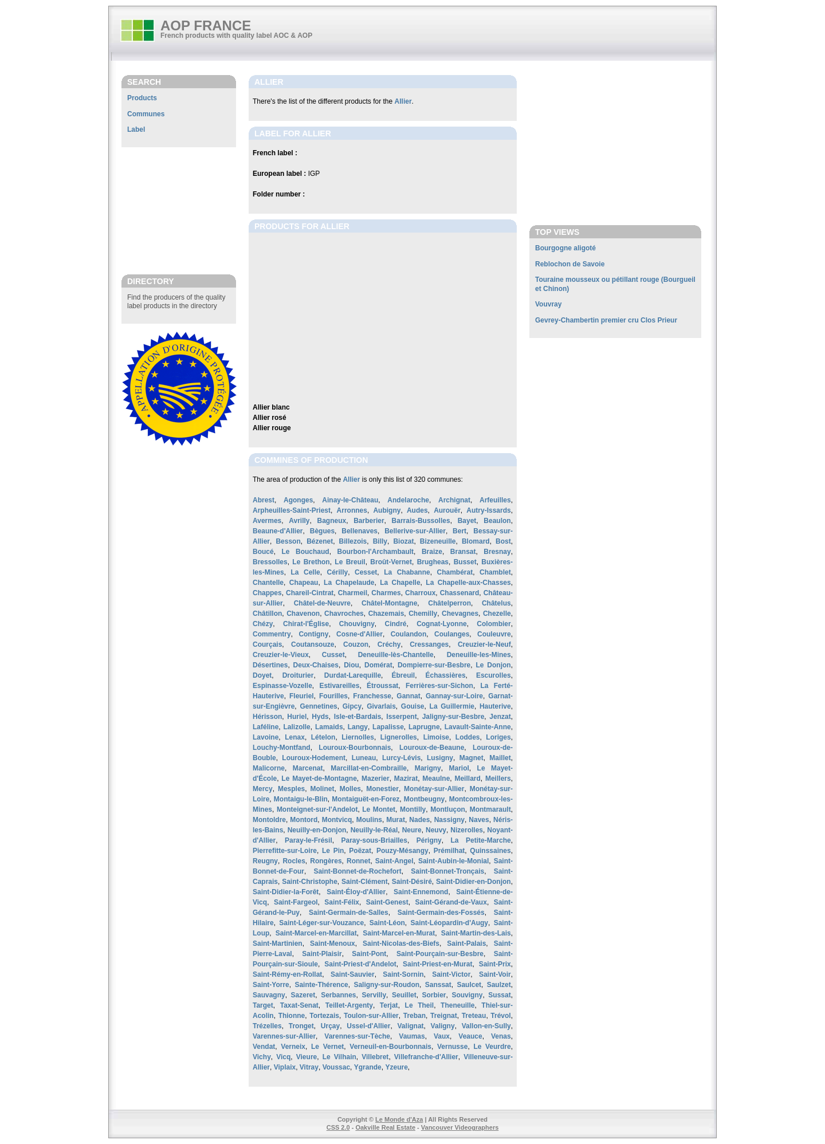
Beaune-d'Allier (278, 531)
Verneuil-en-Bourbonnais (390, 1047)
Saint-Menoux (332, 943)
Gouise (413, 706)
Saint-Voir (495, 974)
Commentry (272, 634)
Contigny (313, 634)
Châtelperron (449, 603)
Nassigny (449, 820)
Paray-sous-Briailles (374, 840)
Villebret (375, 1057)
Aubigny (386, 510)
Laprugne (424, 727)
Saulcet (469, 985)
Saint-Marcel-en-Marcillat (316, 933)
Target (263, 1005)
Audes (417, 510)
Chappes (267, 593)
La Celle (305, 572)
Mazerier (376, 779)
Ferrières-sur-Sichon (439, 686)
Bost (503, 541)
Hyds (320, 717)
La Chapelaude (349, 583)
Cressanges (429, 644)
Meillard (467, 779)
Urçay (330, 1026)
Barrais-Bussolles (421, 521)
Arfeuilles (495, 500)
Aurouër (447, 510)
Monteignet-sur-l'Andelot (317, 809)
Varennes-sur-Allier (284, 1036)
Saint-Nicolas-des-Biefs (401, 943)
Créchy (389, 644)
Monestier (382, 789)
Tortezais (324, 1016)
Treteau (474, 1016)
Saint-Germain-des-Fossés (441, 913)
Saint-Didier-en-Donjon (473, 882)
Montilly (413, 809)
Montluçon (447, 809)
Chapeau (304, 583)
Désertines (270, 665)
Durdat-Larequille (352, 675)
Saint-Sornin (403, 974)
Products (142, 98)
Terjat (389, 1005)
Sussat (499, 995)
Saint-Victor (451, 974)
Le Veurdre (491, 1047)
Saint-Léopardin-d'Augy (449, 923)
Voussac (336, 1067)
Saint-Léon (387, 923)
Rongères (325, 861)
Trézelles (267, 1026)
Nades (419, 820)
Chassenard (460, 593)
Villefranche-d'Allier (426, 1057)
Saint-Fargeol (296, 902)
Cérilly (337, 572)
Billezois (353, 541)
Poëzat (360, 851)
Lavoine (265, 737)
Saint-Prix (495, 964)
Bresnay (497, 552)
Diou (351, 665)
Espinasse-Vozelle (282, 686)
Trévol (500, 1016)
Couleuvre (494, 634)
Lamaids (329, 727)
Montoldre (269, 820)
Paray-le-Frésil (308, 840)
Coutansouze (312, 644)
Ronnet (358, 861)
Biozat (403, 541)
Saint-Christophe (309, 882)
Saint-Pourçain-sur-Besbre (440, 954)
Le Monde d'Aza (399, 1119)
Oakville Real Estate (385, 1127)
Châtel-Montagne (389, 603)
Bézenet (320, 541)
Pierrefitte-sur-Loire (285, 851)
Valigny (443, 1026)
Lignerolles (398, 737)
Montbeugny (424, 799)
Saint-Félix (341, 902)
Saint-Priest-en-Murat (437, 964)
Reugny (265, 861)
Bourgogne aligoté (565, 248)
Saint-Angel (394, 861)
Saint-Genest (387, 902)
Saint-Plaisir (321, 954)
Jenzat (499, 717)
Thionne (291, 1016)
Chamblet (495, 572)
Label (136, 129)
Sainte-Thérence (321, 985)
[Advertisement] (178, 210)
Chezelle (497, 614)
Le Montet (378, 809)
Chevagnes (460, 614)
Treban (414, 1016)
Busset (465, 562)
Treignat (443, 1016)
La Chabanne (407, 572)
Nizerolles (466, 830)
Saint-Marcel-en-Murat (399, 933)
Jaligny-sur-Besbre (453, 717)
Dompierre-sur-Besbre (434, 665)
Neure (412, 830)
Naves (479, 820)
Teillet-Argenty (349, 1005)
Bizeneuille (438, 541)
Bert (459, 531)
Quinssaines (490, 851)
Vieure (306, 1057)
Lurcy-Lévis (401, 758)
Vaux (442, 1036)
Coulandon (409, 634)
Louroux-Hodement (313, 758)
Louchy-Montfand (282, 748)
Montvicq (337, 820)
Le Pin (333, 851)
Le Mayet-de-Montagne (318, 779)
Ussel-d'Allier (368, 1026)
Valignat (411, 1026)
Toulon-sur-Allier (371, 1016)
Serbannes (338, 995)
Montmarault (490, 809)
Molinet (322, 789)
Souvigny (466, 995)
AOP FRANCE (205, 25)
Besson (288, 541)
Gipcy (352, 706)
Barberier (368, 521)
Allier (403, 101)
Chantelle (268, 583)
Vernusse (452, 1047)
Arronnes (352, 510)
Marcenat (308, 768)
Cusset (333, 655)
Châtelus (496, 603)
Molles (350, 789)
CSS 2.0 (338, 1127)
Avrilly (299, 521)
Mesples (291, 789)
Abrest (263, 500)
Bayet (467, 521)
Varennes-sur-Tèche (357, 1036)
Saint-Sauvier (353, 974)
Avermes (267, 521)
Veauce (470, 1036)
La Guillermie (452, 706)
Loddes (467, 737)
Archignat (454, 500)
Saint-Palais (466, 943)
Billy (380, 541)
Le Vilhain (339, 1057)
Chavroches (344, 614)
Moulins (369, 820)
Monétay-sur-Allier (434, 789)
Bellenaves (359, 531)
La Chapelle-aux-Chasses (468, 583)
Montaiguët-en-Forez (365, 799)
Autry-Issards (488, 510)
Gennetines (318, 706)
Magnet (471, 758)
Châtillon (267, 614)
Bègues (322, 531)
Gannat (408, 696)
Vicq (283, 1057)
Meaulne (436, 779)
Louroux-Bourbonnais (355, 748)
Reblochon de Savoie (569, 264)
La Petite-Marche (481, 840)
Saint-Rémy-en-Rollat (287, 974)
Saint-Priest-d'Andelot (360, 964)
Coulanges (451, 634)
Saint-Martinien (277, 943)
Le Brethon (310, 562)
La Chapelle (400, 583)
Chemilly (422, 614)
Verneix (293, 1047)
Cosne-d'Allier (359, 634)
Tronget (301, 1026)
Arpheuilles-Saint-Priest (292, 510)
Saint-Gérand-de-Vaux (451, 902)
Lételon (323, 737)
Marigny (428, 768)
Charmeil (352, 593)
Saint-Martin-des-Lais (476, 933)
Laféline (265, 727)
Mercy (263, 789)
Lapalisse (388, 727)
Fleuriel (301, 696)
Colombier (493, 624)
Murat (395, 820)
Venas (501, 1036)
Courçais (267, 644)
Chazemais (386, 614)
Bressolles (270, 562)
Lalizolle (296, 727)
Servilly (374, 995)
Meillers (498, 779)
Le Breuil (350, 562)
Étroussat (382, 686)
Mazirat (406, 779)
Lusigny (440, 758)
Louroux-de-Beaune (431, 748)
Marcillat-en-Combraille (369, 768)
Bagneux (332, 521)
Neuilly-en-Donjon (317, 830)
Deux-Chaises (316, 665)
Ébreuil (403, 675)
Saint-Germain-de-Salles (348, 913)
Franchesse (372, 696)
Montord (303, 820)
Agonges (298, 500)
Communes (145, 114)
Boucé (263, 552)
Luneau (364, 758)
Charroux (420, 593)
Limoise (436, 737)
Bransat (463, 552)
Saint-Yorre (271, 985)
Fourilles (333, 696)
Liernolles (357, 737)
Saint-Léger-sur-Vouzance (321, 923)
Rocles (293, 861)
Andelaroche (408, 500)
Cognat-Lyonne (442, 624)
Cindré (395, 624)
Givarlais (381, 706)
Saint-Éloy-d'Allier (356, 892)
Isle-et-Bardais (358, 717)
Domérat (378, 665)
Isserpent (401, 717)
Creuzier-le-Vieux (281, 655)
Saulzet (499, 985)
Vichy (262, 1057)
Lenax (295, 737)
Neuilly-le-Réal (374, 830)
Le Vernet (327, 1047)
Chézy (263, 624)
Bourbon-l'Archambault (375, 552)
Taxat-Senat (299, 1005)
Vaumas (412, 1036)
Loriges (498, 737)
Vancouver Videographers (460, 1127)
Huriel (297, 717)
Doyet (262, 675)
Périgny (429, 840)
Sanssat (438, 985)
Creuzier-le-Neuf (484, 644)
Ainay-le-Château (350, 500)
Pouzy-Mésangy (402, 851)
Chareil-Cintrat (309, 593)
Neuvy (436, 830)
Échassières (446, 675)
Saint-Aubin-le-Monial (453, 861)
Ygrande (368, 1067)
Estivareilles (339, 686)
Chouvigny (357, 624)
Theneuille (457, 1005)
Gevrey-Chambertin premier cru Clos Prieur (606, 320)
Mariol (459, 768)
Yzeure (396, 1067)
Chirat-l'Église (306, 624)
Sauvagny (269, 995)
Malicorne (269, 768)
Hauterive (495, 706)
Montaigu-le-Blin (301, 799)
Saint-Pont (369, 954)
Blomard (476, 541)
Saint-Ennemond (421, 892)
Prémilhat (449, 851)
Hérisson (267, 717)
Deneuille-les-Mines (479, 655)
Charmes (385, 593)
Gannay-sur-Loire (454, 696)
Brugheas (433, 562)
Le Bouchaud (305, 552)
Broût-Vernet (391, 562)
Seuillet (404, 995)
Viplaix (285, 1067)
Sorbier (434, 995)
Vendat (264, 1047)
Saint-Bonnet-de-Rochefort (357, 871)
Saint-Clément (364, 882)
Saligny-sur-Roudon (386, 985)
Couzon (355, 644)
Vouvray (548, 304)
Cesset (366, 572)
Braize (432, 552)
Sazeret (303, 995)
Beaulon (497, 521)
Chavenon (303, 614)
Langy (358, 727)
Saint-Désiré (412, 882)
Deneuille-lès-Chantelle (396, 655)
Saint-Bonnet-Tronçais (447, 871)
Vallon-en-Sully (486, 1026)
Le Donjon (493, 665)
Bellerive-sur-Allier (415, 531)
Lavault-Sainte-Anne (478, 727)
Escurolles (493, 675)
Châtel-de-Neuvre (322, 603)
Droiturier (298, 675)
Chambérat (455, 572)
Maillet (499, 758)
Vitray (309, 1067)
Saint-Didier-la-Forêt (286, 892)
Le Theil (419, 1005)
